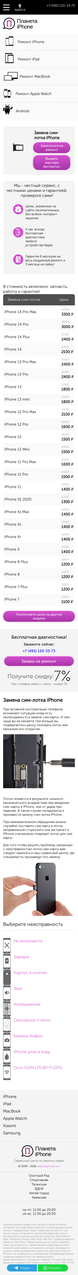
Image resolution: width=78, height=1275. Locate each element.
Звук (12, 991)
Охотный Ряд (39, 1176)
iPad (7, 1103)
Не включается (23, 944)
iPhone (9, 1096)
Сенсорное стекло (26, 1023)
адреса (20, 7)
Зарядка (16, 960)
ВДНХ (39, 1189)
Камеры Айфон (23, 1039)
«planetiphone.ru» (48, 1166)
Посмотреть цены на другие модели (39, 616)
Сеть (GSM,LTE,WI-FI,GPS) (32, 1071)
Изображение (22, 1007)
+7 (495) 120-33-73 (61, 5)
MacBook (12, 1111)
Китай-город (39, 1193)
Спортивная (39, 1180)
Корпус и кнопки (25, 976)
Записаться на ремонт (52, 148)
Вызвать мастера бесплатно (51, 163)
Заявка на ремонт (39, 661)
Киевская (39, 1197)
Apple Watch (15, 1118)
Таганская (39, 1184)
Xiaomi (9, 1125)
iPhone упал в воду (26, 1055)
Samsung (12, 1132)
